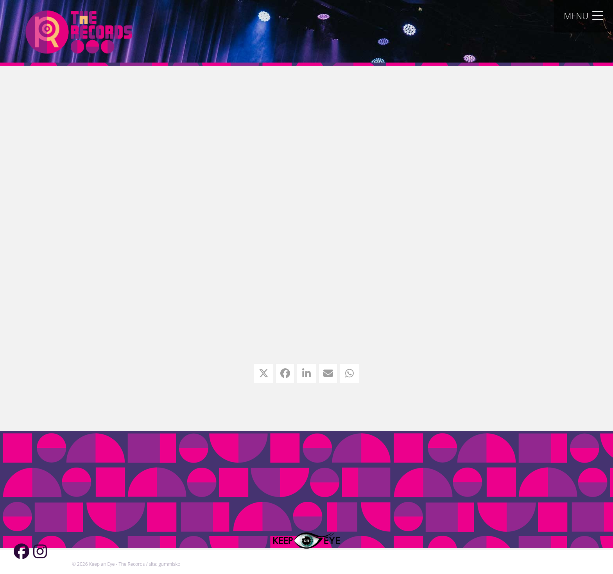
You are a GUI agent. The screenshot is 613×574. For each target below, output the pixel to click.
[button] (583, 16)
